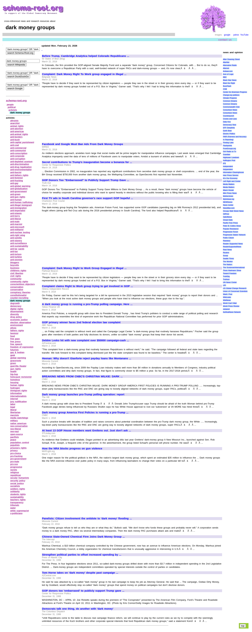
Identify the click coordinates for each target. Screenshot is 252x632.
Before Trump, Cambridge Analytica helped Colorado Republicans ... (85, 56)
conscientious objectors (22, 284)
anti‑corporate (17, 156)
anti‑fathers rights (19, 175)
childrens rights (18, 270)
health (13, 371)
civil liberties (16, 273)
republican (15, 475)
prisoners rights (18, 448)
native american (18, 423)
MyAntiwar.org (228, 199)
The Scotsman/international (233, 268)
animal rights (17, 126)
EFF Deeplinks (229, 128)
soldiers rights (17, 489)
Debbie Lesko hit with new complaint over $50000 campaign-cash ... (85, 340)
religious (14, 472)
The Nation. (227, 265)
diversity (14, 314)
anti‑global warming (20, 186)
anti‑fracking (16, 180)
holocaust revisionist (21, 377)
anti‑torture (16, 254)
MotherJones (228, 196)
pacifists (14, 437)
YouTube (244, 35)
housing (14, 382)
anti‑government (18, 191)
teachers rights (18, 500)
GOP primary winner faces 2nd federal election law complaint (81, 322)
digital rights (16, 309)
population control (19, 442)
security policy (17, 480)
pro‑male (14, 461)
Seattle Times (228, 259)
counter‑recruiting (19, 298)
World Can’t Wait (230, 303)
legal (12, 407)
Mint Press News (230, 193)
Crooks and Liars (230, 119)
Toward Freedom (229, 273)
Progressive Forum (230, 232)
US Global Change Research (234, 288)
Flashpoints (227, 146)
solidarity (15, 491)
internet (14, 399)
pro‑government (18, 459)
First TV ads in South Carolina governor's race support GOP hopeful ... (87, 198)
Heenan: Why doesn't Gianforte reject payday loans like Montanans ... (86, 358)
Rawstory (226, 241)
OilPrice (226, 214)
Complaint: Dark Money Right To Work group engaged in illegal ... (84, 74)
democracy (15, 306)
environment (16, 325)
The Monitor (228, 262)
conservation (16, 287)
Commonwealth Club (231, 107)
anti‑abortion (16, 129)
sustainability (17, 497)
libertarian (15, 412)
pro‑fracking (16, 456)
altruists (14, 120)
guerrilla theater (18, 366)
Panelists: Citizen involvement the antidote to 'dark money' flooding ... (87, 518)
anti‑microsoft (17, 227)
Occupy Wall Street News (233, 211)
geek (12, 355)
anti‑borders (16, 137)
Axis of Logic (228, 74)
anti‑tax (14, 251)
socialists (15, 486)
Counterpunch (228, 116)
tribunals (14, 505)
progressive (16, 467)
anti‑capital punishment (22, 142)
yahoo (236, 35)
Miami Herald (228, 190)
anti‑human (16, 200)
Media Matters (228, 184)
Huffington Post (229, 160)
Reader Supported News (233, 244)
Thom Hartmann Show (232, 270)
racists (13, 470)
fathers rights (17, 330)
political (12, 107)
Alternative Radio (230, 65)
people (10, 104)
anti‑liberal (15, 219)
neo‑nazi (14, 431)
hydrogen (15, 388)
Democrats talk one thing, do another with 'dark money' (77, 608)
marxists (14, 415)
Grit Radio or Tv (229, 152)
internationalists (18, 396)
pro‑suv (14, 464)
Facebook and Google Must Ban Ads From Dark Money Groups (82, 144)
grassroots (15, 360)
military (14, 420)
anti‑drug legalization (21, 167)
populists (15, 445)
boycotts (14, 265)
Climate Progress (230, 98)
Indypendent (228, 169)
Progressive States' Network (234, 235)
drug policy (16, 317)
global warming (18, 358)
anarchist (15, 123)
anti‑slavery (16, 240)
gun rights (15, 369)
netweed (226, 309)
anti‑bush (15, 140)
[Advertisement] (71, 113)
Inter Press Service (230, 175)
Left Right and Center (231, 181)
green (13, 363)
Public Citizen (228, 238)
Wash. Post (227, 294)
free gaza (15, 339)
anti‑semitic (16, 238)
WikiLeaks (227, 297)
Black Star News (229, 80)
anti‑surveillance (18, 243)
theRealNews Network (232, 312)
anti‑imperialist (17, 210)
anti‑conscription (18, 153)
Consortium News (230, 110)
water (13, 508)
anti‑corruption (17, 159)
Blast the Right (229, 83)
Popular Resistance (230, 229)
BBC (225, 77)
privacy (14, 450)
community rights (19, 281)
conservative (16, 289)
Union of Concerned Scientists (235, 291)
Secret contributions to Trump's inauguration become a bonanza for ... (87, 162)
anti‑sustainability (19, 246)
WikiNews (227, 300)
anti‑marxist (16, 224)
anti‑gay (14, 183)
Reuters (226, 253)
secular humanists (19, 478)
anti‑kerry (15, 216)
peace (13, 440)
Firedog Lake (228, 143)
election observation (20, 322)
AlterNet (226, 62)
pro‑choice (15, 453)
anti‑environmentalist (20, 169)
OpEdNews (227, 217)
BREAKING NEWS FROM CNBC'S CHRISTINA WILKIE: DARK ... (82, 376)
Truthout (226, 279)
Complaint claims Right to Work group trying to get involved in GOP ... (87, 286)
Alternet (226, 68)
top (242, 625)
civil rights (15, 276)
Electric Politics (229, 134)
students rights (18, 494)
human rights (17, 385)
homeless (15, 380)
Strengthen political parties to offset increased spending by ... (81, 554)
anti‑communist (18, 150)
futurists (14, 350)
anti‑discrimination (19, 164)
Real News (227, 250)
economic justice (19, 320)
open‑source (16, 434)
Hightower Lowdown (231, 157)
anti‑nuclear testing (20, 232)
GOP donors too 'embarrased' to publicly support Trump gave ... (83, 590)
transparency (16, 502)
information (16, 393)
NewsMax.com (228, 208)
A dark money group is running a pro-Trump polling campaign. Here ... (87, 304)
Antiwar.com (227, 71)
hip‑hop (14, 374)
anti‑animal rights (19, 134)
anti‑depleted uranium (21, 161)
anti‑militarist (16, 229)
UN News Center (230, 282)
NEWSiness (227, 202)
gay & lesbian (17, 352)
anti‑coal (14, 145)
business (14, 268)
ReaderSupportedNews (232, 247)
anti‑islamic (16, 213)
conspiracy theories (20, 292)
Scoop (225, 256)
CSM (225, 89)
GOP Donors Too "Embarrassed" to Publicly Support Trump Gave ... (85, 180)
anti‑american (17, 131)
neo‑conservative (19, 426)
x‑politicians (16, 513)
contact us (225, 39)
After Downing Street (231, 59)
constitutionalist (18, 295)
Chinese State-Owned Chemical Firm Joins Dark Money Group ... (83, 536)
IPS (224, 163)
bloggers (14, 262)
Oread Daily (227, 220)
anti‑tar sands (17, 249)
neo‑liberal (15, 429)
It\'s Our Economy (230, 178)
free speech (16, 344)
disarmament (16, 311)
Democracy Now (229, 125)
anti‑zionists (16, 260)
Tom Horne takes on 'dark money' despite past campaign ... (80, 572)
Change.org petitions (231, 95)
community (16, 279)
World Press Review (231, 306)
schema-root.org (16, 100)
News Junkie (228, 205)
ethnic (13, 328)
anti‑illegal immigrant (21, 205)
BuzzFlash (227, 86)
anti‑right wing (17, 235)
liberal (13, 410)
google (227, 35)
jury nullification (18, 401)
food (12, 336)
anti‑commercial (18, 148)
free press (15, 341)
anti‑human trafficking (21, 202)
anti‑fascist (15, 172)
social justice (17, 483)
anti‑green (15, 194)
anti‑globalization (19, 189)
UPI (224, 285)
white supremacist (19, 511)
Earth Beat (227, 131)
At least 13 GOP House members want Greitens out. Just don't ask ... (86, 430)
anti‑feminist (16, 178)
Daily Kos (227, 122)
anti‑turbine (16, 257)
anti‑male (15, 221)
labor (12, 404)
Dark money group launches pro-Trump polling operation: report (83, 394)
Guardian (226, 155)
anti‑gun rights (17, 197)
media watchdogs (19, 418)
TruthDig (226, 276)
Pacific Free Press (230, 223)
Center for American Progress (235, 92)
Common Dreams (230, 101)
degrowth (15, 303)
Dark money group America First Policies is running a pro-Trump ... (85, 412)
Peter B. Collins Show (232, 226)
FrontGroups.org (229, 149)
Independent (228, 166)
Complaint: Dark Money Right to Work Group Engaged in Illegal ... (84, 268)
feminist (14, 333)
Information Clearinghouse (233, 172)
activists (13, 110)
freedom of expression (21, 347)
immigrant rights (18, 390)
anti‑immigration (18, 208)
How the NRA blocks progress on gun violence (72, 448)
